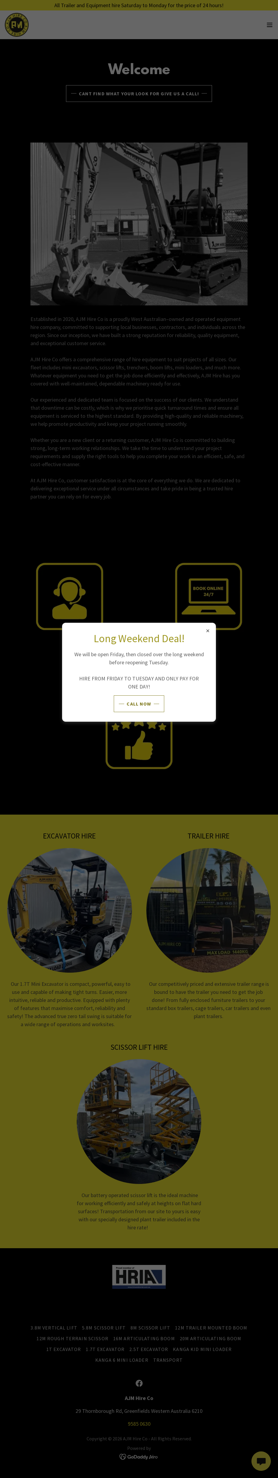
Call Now (139, 704)
